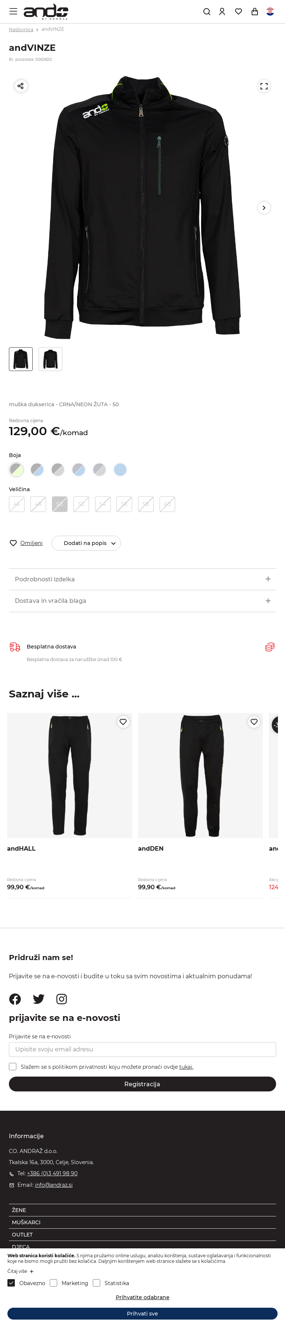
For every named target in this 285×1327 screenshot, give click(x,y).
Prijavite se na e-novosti (40, 1036)
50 (59, 504)
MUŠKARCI (26, 1222)
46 (16, 504)
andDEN (151, 848)
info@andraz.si (54, 1185)
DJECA (21, 1247)
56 (124, 504)
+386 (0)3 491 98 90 (52, 1173)
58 (145, 504)
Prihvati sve (142, 1313)
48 (38, 504)
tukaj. (186, 1067)
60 (167, 504)
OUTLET (22, 1234)
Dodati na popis (92, 543)
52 (81, 504)
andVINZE (53, 29)
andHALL (21, 848)
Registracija (142, 1084)
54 (102, 504)
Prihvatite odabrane (143, 1297)
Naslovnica (21, 29)
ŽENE (19, 1210)
